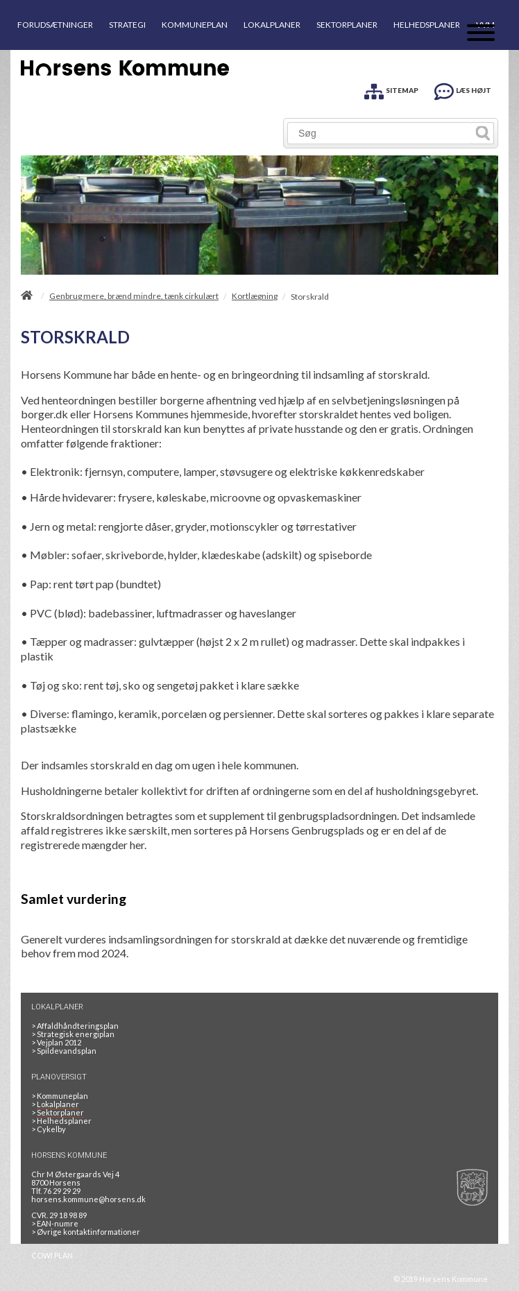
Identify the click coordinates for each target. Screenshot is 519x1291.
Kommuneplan (59, 1095)
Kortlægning (255, 296)
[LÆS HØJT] (462, 89)
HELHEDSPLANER (426, 24)
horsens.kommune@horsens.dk (88, 1199)
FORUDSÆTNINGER (55, 24)
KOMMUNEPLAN (195, 24)
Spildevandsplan (63, 1050)
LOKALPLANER (272, 24)
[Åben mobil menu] (481, 33)
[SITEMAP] (391, 89)
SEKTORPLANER (346, 24)
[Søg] (380, 133)
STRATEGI (127, 24)
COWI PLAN (52, 1255)
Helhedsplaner (61, 1120)
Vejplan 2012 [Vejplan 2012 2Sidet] (56, 1042)
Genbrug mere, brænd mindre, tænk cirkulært (134, 296)
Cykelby (48, 1129)
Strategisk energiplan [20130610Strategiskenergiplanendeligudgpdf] (72, 1033)
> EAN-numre (54, 1223)
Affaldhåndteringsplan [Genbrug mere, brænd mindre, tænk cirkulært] (75, 1025)
